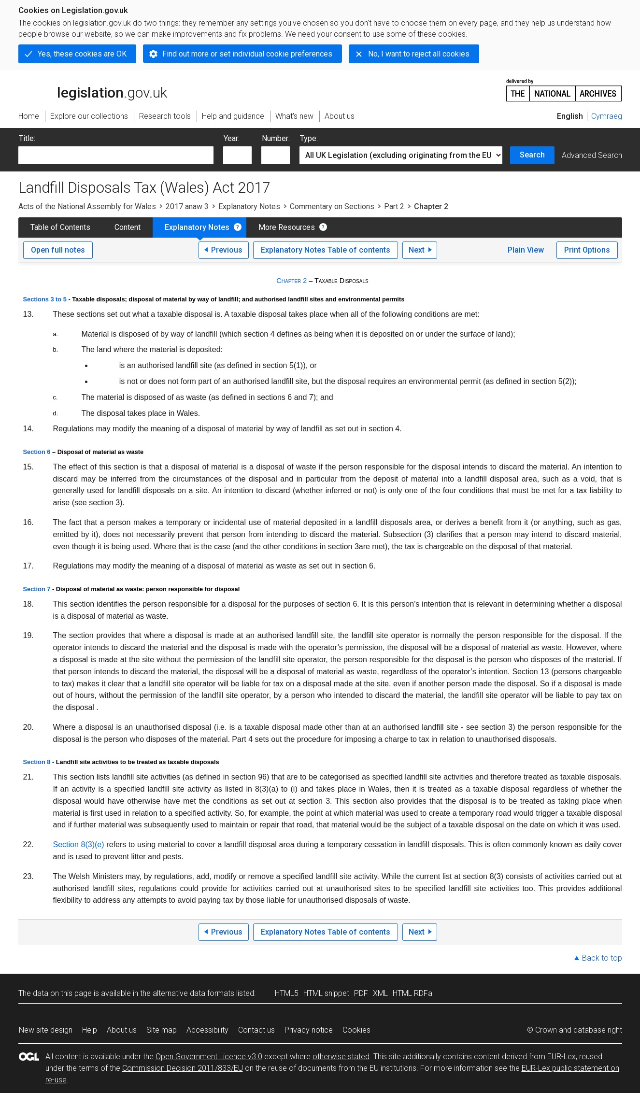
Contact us (256, 1030)
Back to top (602, 958)
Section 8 (37, 762)
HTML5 (287, 993)
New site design (45, 1030)
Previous (226, 250)
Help (89, 1030)
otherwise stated (341, 1056)
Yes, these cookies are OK (82, 53)
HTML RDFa (412, 993)
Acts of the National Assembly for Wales (87, 206)
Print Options (587, 250)
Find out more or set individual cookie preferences (247, 53)
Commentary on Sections (332, 206)
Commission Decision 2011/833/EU (182, 1068)
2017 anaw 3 (187, 206)
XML (380, 993)
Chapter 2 (291, 280)
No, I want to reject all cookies (418, 53)
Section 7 (37, 589)
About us (122, 1030)
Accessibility (207, 1030)
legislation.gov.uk (92, 89)
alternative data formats (193, 993)
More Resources (286, 227)
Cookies (356, 1030)
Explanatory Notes (249, 206)
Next (417, 250)
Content (127, 227)
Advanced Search (592, 155)
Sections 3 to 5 (45, 299)
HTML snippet (326, 993)
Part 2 (394, 206)
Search (532, 154)
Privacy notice (308, 1030)
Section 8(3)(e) (78, 844)
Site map (161, 1030)
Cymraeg (606, 116)
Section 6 (37, 451)
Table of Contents (60, 227)
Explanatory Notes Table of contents (325, 250)
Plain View (526, 250)
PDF (361, 993)
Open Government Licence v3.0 (209, 1056)
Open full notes (58, 250)
